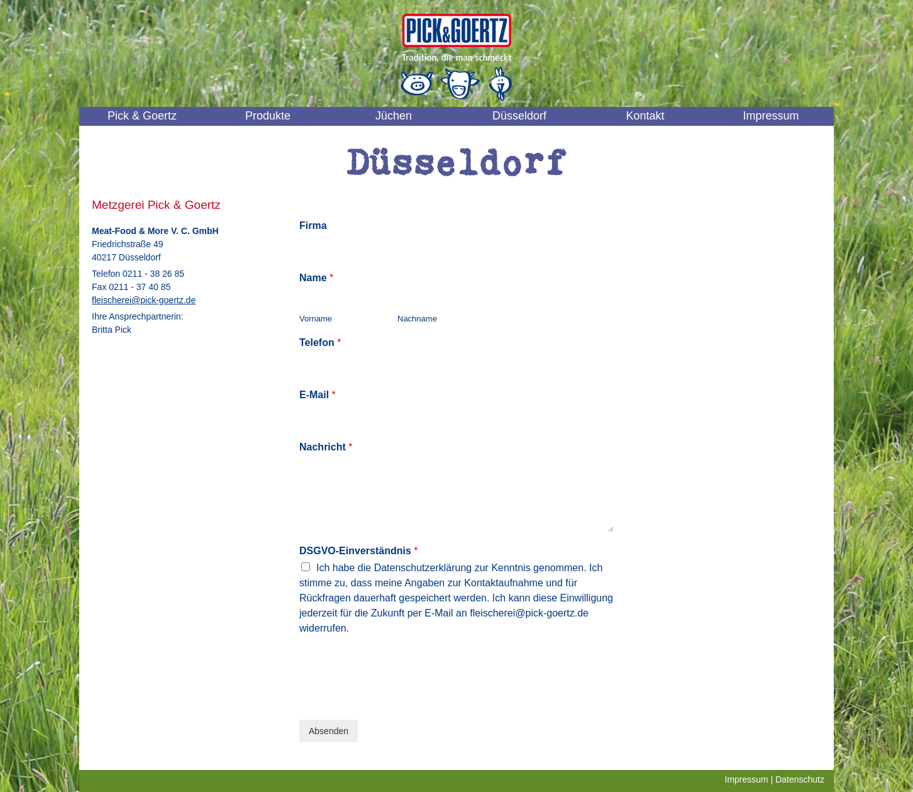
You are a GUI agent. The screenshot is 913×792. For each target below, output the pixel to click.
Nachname (417, 318)
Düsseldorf (519, 115)
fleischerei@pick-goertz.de (144, 300)
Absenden (328, 731)
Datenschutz (799, 779)
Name (316, 277)
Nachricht (325, 447)
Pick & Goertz (142, 115)
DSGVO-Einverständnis (358, 550)
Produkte (267, 115)
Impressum (771, 115)
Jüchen (393, 115)
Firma (313, 225)
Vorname (315, 318)
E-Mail (317, 394)
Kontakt (645, 115)
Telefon (320, 342)
